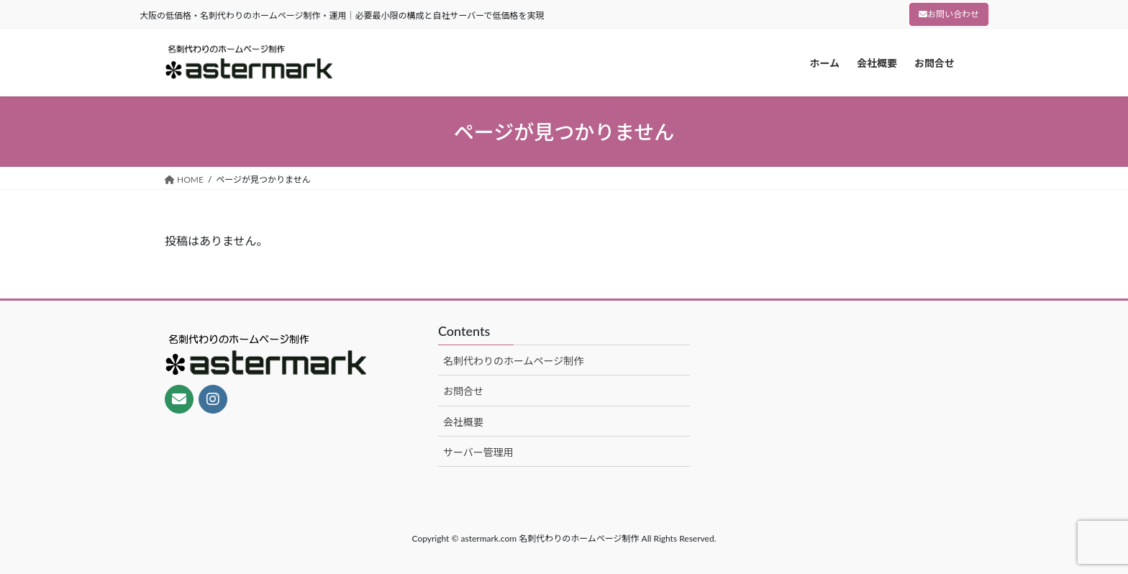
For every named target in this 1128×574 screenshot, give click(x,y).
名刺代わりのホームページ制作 (513, 361)
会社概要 (463, 422)
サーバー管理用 (478, 452)
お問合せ (463, 391)
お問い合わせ (949, 14)
